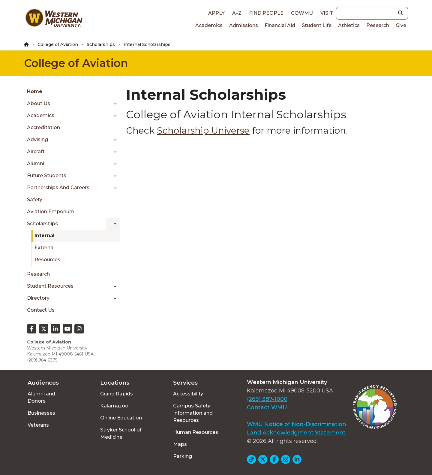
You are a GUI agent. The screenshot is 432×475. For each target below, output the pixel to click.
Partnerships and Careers (58, 187)
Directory (38, 298)
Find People (266, 13)
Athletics (349, 25)
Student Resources (50, 286)
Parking (182, 456)
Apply (216, 13)
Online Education (121, 418)
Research (377, 25)
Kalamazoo (114, 406)
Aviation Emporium (50, 211)
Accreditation (43, 127)
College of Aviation (58, 44)
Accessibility (188, 394)
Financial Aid (280, 25)
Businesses (41, 413)
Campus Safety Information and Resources (193, 413)
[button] (400, 13)
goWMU (302, 13)
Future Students (46, 175)
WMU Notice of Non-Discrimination (296, 424)
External (44, 247)
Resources (47, 259)
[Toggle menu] (113, 104)
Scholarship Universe (203, 130)
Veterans (38, 425)
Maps (180, 444)
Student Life (317, 25)
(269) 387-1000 (267, 399)
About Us (38, 103)
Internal (44, 235)
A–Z (237, 13)
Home (34, 91)
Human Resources (195, 432)
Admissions (243, 25)
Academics (209, 25)
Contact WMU (267, 407)
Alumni (35, 163)
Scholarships (101, 44)
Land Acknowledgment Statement (296, 432)
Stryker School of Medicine (121, 433)
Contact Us (41, 310)
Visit (326, 13)
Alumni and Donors (41, 397)
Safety (34, 199)
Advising (37, 139)
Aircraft (36, 151)
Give (401, 25)
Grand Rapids (116, 394)
